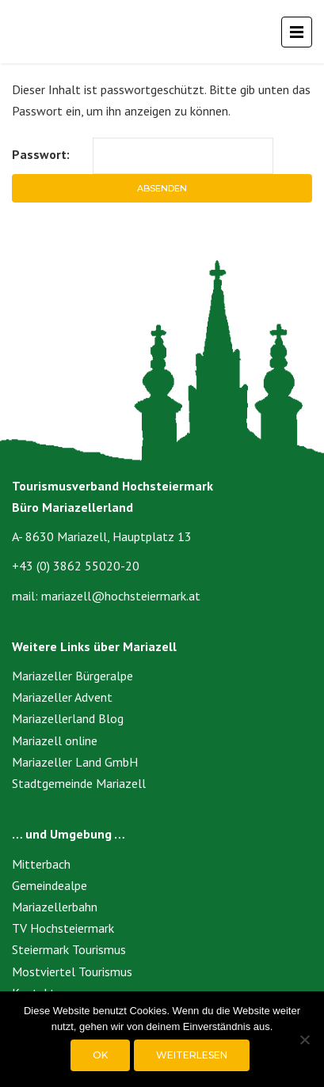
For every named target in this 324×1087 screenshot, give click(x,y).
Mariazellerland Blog (68, 718)
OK (100, 1055)
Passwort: (142, 155)
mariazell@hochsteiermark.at (120, 596)
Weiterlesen (191, 1055)
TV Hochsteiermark (63, 928)
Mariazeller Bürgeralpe (72, 676)
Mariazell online (54, 740)
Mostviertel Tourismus (72, 971)
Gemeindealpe (49, 885)
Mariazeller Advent (62, 697)
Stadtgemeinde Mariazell (79, 783)
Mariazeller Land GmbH (75, 762)
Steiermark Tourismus (69, 949)
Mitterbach (41, 864)
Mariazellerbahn (54, 907)
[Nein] (304, 1039)
